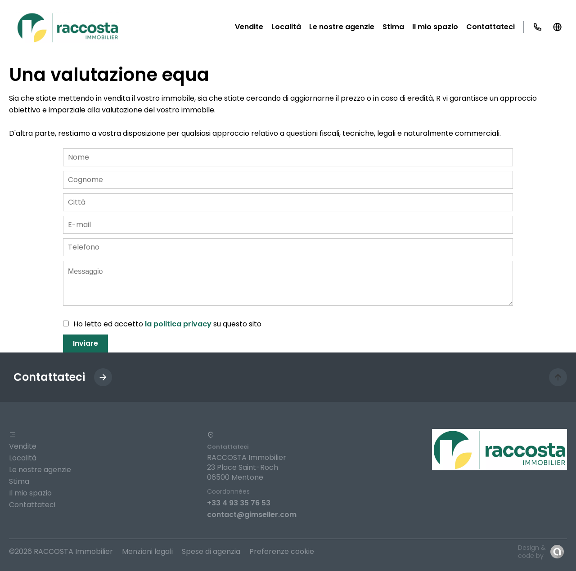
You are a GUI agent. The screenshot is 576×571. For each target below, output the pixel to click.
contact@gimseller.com (252, 514)
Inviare (85, 343)
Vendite (22, 446)
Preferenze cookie (281, 551)
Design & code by (532, 552)
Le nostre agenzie (40, 469)
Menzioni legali (147, 551)
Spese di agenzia (211, 551)
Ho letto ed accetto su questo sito (167, 324)
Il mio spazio (30, 493)
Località (22, 458)
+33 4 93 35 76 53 (238, 503)
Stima (19, 481)
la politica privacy (178, 324)
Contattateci (32, 505)
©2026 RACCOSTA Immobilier (61, 551)
